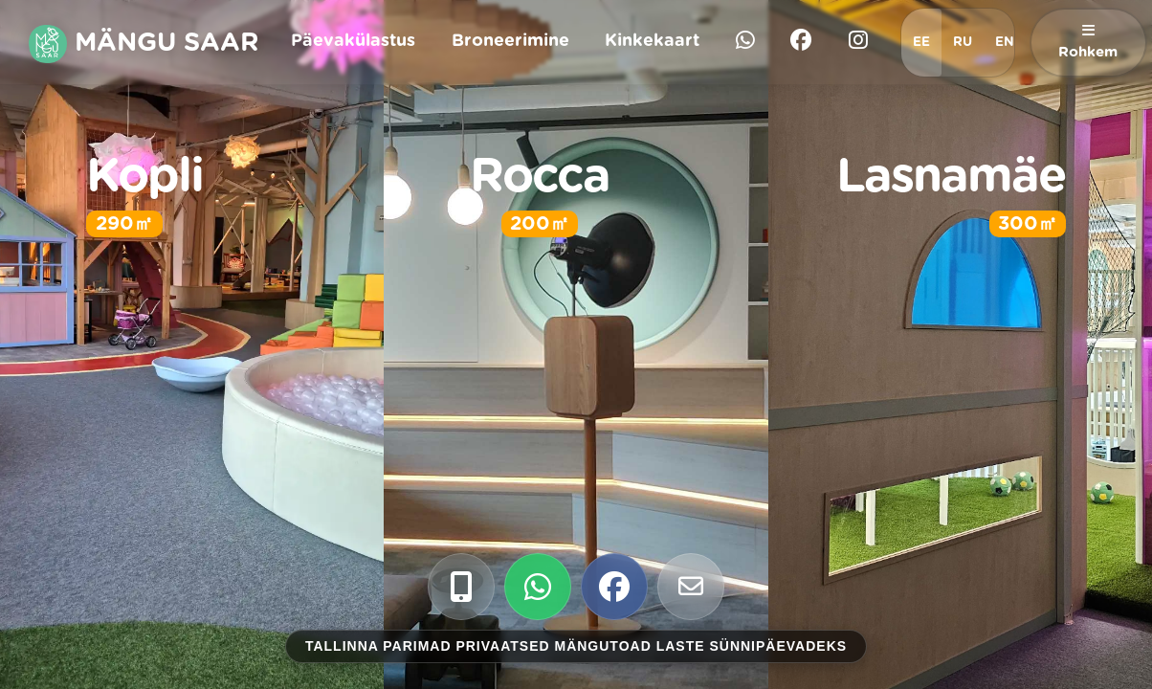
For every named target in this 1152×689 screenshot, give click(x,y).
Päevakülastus (353, 41)
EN (1004, 42)
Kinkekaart (652, 41)
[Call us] (461, 586)
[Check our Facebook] (614, 586)
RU (962, 42)
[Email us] (690, 586)
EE (921, 42)
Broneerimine (510, 41)
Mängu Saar (144, 44)
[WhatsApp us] (537, 586)
